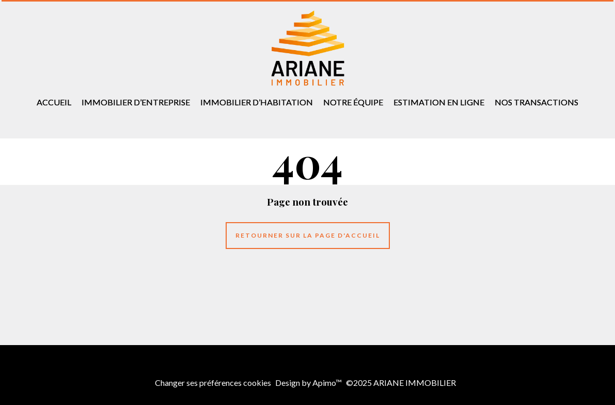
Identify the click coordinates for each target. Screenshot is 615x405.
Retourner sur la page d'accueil (307, 235)
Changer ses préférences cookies (213, 382)
